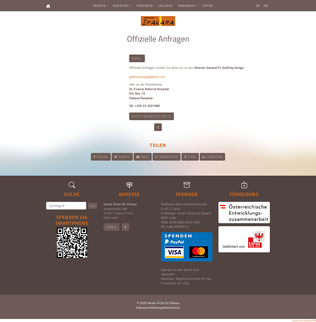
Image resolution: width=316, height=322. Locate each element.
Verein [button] (100, 5)
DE (258, 5)
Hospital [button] (122, 5)
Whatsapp (166, 156)
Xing (190, 156)
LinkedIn (212, 156)
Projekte (145, 5)
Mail (142, 156)
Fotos (207, 5)
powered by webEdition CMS (304, 320)
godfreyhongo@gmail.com (147, 76)
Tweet (122, 156)
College (165, 5)
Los (92, 206)
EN (266, 5)
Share (101, 156)
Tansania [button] (188, 5)
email (137, 58)
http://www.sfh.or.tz (151, 116)
